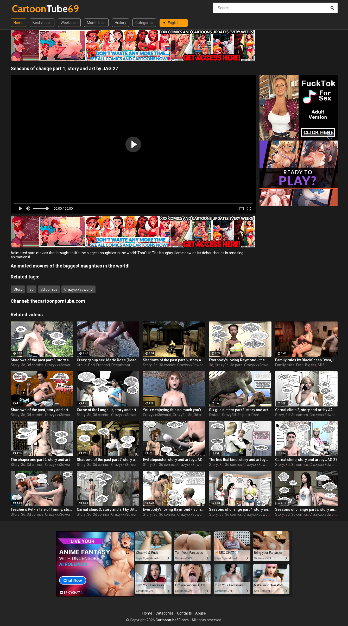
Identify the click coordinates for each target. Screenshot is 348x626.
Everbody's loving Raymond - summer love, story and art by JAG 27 (174, 509)
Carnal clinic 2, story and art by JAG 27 (306, 410)
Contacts (184, 613)
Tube (25, 9)
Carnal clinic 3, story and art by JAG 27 (108, 509)
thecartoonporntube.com (57, 301)
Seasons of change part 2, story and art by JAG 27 (306, 509)
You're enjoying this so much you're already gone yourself (174, 410)
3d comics (49, 289)
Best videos (42, 23)
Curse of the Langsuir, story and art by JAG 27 (108, 410)
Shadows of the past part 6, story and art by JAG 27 (174, 360)
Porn (255, 415)
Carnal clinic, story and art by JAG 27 (306, 460)
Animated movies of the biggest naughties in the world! (70, 266)
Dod (91, 365)
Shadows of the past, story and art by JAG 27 (42, 410)
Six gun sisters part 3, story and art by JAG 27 (240, 410)
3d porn (236, 365)
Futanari (103, 365)
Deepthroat (120, 365)
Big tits (310, 365)
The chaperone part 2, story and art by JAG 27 (42, 460)
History (120, 23)
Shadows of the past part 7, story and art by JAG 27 (108, 460)
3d (31, 289)
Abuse (200, 613)
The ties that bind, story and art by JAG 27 (240, 460)
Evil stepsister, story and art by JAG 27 (174, 460)
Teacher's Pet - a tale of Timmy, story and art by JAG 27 (42, 509)
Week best (69, 23)
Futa (299, 365)
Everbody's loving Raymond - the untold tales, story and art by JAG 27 (240, 360)
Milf (321, 365)
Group (82, 365)
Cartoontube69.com (172, 620)
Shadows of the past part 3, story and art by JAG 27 (42, 360)
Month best (96, 23)
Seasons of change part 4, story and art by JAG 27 (240, 509)
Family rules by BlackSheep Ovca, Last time (306, 360)
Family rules (285, 365)
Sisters (214, 415)
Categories (144, 23)
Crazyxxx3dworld (78, 289)
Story (18, 289)
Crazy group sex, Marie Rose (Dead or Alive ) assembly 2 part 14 (108, 360)
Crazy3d (222, 365)
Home (18, 23)
